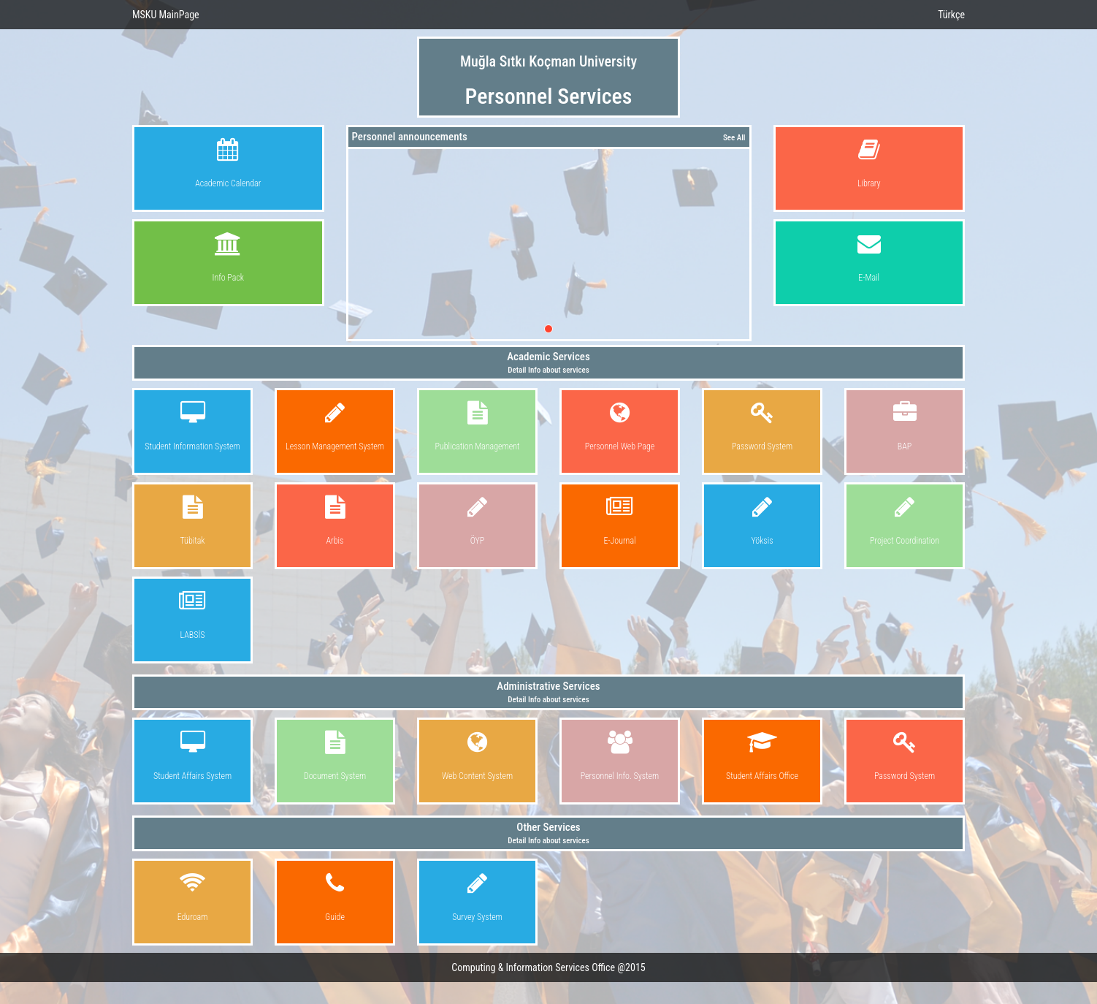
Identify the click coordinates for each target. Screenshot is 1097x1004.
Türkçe (951, 14)
